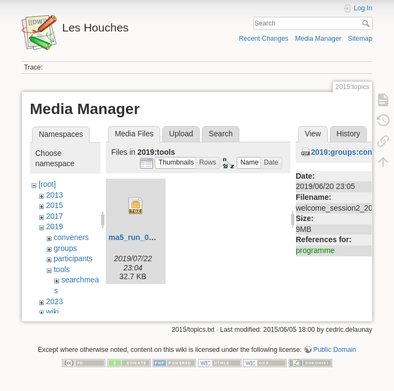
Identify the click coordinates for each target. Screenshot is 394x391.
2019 (54, 226)
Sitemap (360, 38)
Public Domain (334, 355)
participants (73, 258)
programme (315, 250)
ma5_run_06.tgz (137, 237)
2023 (54, 301)
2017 (54, 216)
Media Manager (318, 38)
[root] (47, 184)
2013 (54, 195)
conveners (71, 237)
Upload (181, 133)
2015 (54, 205)
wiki (52, 311)
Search (367, 23)
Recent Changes (263, 38)
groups (65, 248)
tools (62, 269)
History (348, 133)
